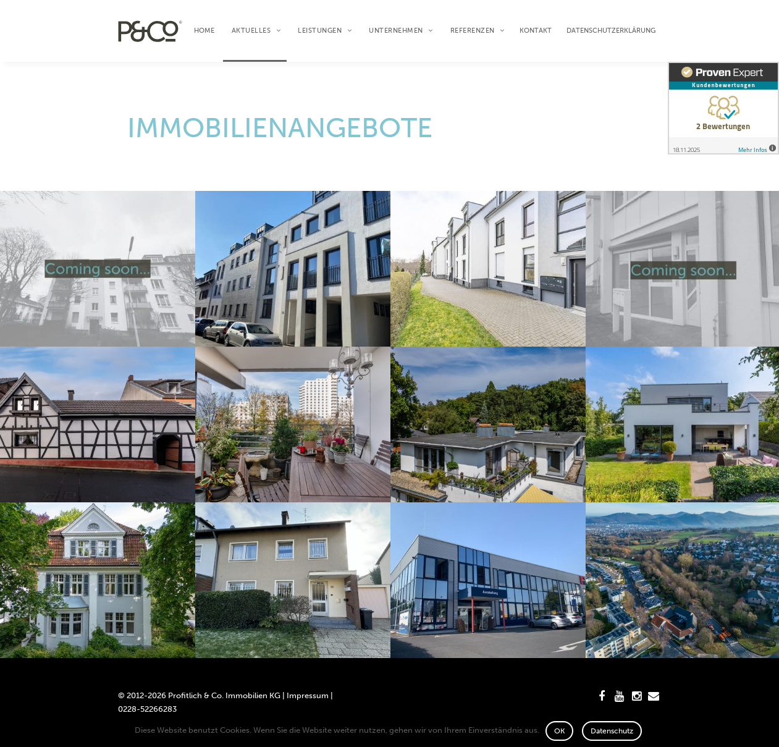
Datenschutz (612, 731)
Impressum (308, 695)
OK (559, 731)
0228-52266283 (147, 709)
